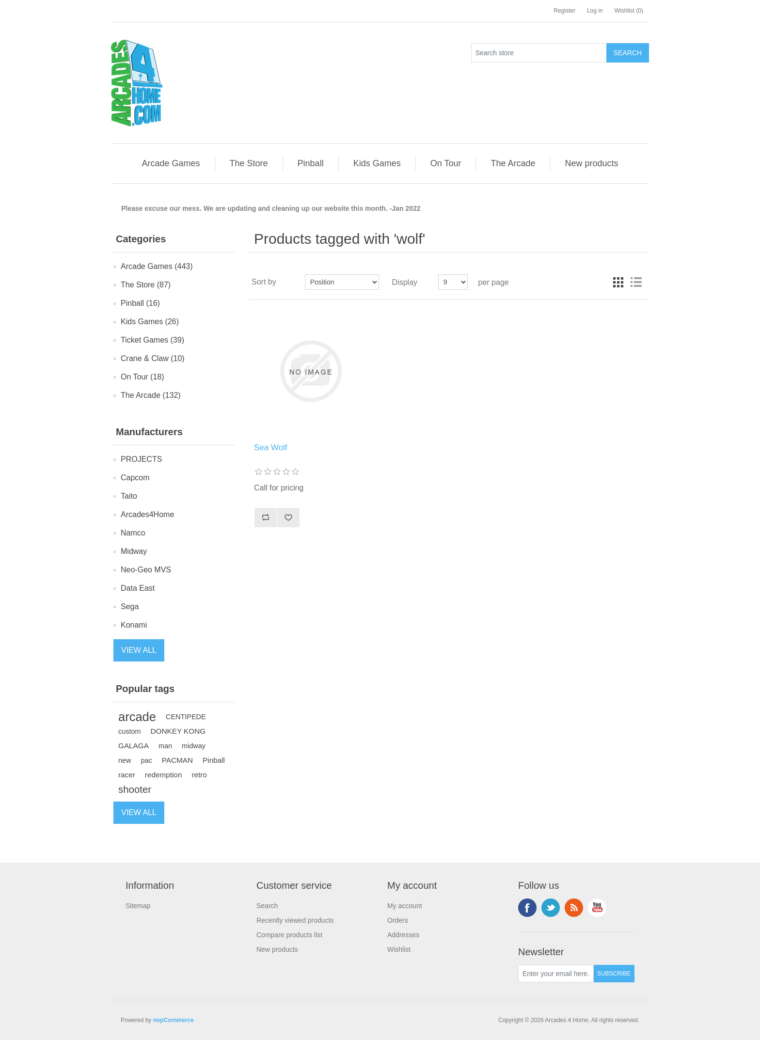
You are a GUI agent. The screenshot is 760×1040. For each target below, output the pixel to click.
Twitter (550, 907)
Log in (595, 10)
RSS (574, 907)
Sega (130, 606)
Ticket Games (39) (152, 340)
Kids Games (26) (150, 321)
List (636, 282)
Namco (133, 533)
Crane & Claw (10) (153, 358)
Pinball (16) (140, 303)
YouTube (597, 907)
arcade (137, 717)
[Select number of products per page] (453, 282)
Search (267, 906)
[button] (171, 163)
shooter (134, 789)
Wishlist (399, 949)
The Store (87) (146, 285)
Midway (134, 551)
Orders (397, 920)
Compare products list (289, 935)
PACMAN (177, 760)
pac (146, 760)
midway (194, 746)
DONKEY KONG (178, 731)
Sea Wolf (270, 447)
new (124, 760)
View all (139, 650)
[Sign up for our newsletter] (556, 973)
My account (404, 906)
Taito (129, 496)
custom (129, 731)
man (165, 746)
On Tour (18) (142, 377)
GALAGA (133, 745)
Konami (134, 625)
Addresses (403, 935)
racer (126, 775)
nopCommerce (173, 1020)
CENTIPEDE (186, 717)
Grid (618, 282)
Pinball (214, 760)
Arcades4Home (147, 514)
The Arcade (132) (151, 395)
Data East (138, 588)
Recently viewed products (295, 920)
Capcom (135, 477)
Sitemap (138, 906)
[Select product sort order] (342, 282)
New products (277, 949)
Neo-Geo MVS (146, 570)
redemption (163, 775)
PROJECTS (141, 459)
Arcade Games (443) (157, 266)
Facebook (527, 907)
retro (198, 775)
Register (564, 10)
